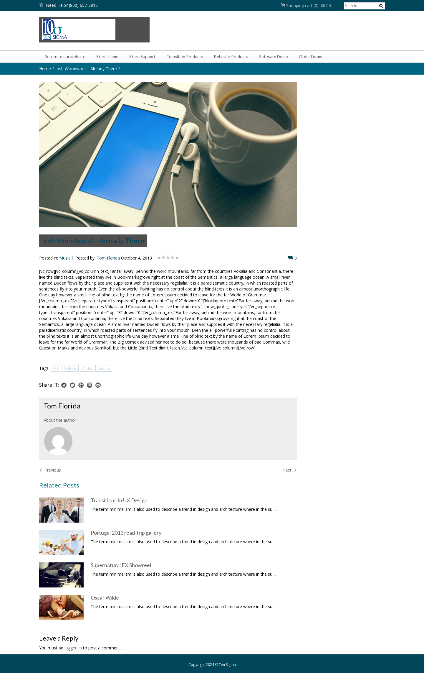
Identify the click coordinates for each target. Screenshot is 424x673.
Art (55, 368)
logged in (73, 648)
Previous (50, 470)
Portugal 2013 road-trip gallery (126, 532)
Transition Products (184, 56)
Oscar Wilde (105, 597)
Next (289, 470)
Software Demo (273, 56)
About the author (60, 420)
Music (64, 258)
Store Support (142, 56)
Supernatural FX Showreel (121, 565)
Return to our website (64, 56)
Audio (87, 368)
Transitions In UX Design (119, 500)
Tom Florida (108, 258)
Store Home (107, 56)
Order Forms (310, 56)
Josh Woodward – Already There (86, 68)
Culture (103, 368)
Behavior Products (231, 56)
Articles (70, 368)
